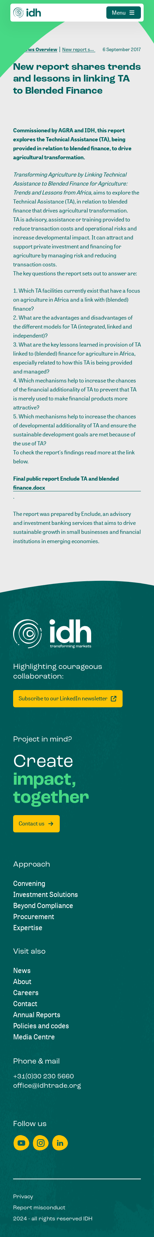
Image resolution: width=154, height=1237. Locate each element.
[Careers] (26, 992)
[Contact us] (36, 823)
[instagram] (40, 1143)
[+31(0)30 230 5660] (43, 1077)
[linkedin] (60, 1143)
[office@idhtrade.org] (47, 1086)
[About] (22, 981)
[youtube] (21, 1143)
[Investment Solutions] (45, 894)
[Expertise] (27, 927)
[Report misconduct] (39, 1208)
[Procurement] (33, 916)
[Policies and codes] (41, 1025)
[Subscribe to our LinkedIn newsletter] (68, 698)
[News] (22, 970)
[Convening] (29, 883)
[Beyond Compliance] (43, 905)
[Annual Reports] (36, 1014)
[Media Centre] (34, 1036)
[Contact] (25, 1003)
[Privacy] (23, 1197)
